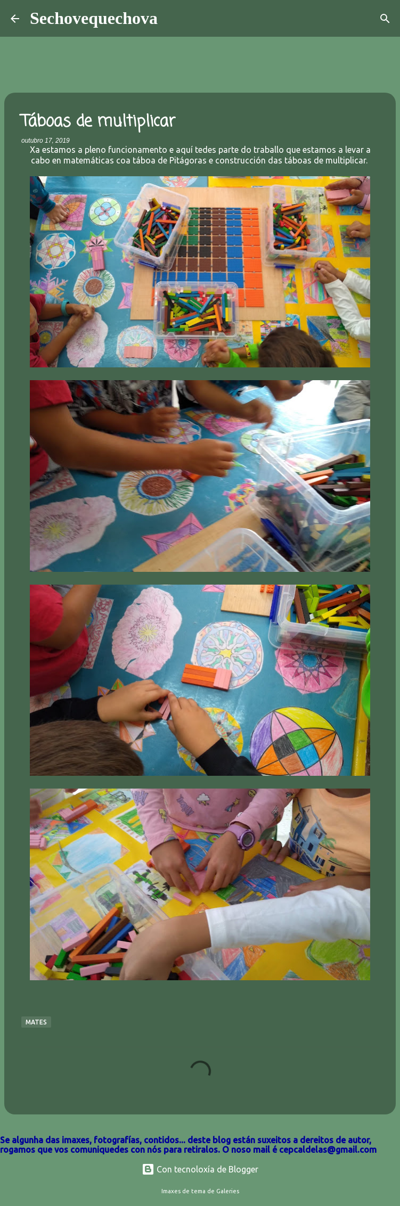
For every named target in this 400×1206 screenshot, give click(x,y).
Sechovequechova (94, 18)
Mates (36, 1022)
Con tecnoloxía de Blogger (200, 1169)
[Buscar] (172, 18)
